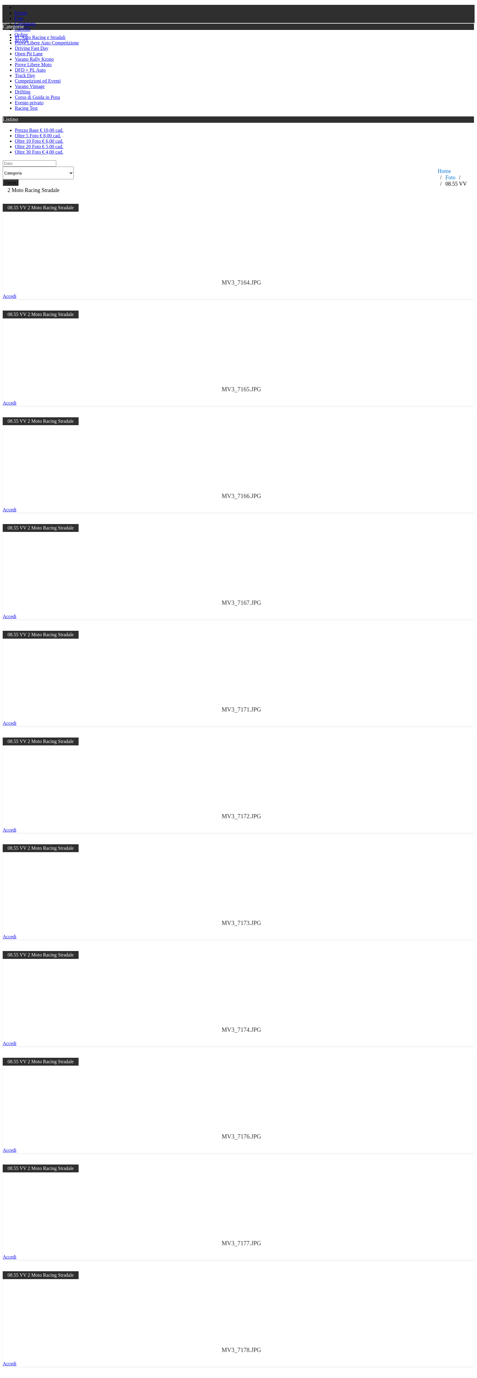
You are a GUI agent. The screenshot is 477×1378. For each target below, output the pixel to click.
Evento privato (29, 102)
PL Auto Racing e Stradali (40, 37)
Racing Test (26, 108)
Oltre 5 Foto (38, 135)
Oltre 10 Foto (39, 141)
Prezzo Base (39, 130)
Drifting (23, 91)
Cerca (10, 182)
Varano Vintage (30, 86)
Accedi (9, 296)
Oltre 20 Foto (39, 146)
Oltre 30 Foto (39, 152)
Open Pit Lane (29, 53)
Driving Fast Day (31, 48)
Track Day (25, 75)
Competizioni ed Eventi (38, 80)
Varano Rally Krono (34, 59)
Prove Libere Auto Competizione (47, 42)
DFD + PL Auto (30, 70)
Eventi (21, 12)
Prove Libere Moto (33, 64)
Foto (19, 18)
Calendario (25, 23)
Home (444, 171)
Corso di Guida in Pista (37, 97)
